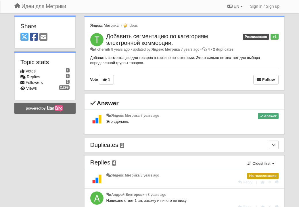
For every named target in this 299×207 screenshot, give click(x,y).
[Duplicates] (274, 145)
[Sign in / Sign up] (265, 6)
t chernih (102, 49)
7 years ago (150, 116)
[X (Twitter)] (24, 37)
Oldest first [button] (260, 163)
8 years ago (150, 175)
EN (235, 6)
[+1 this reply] (262, 182)
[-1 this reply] (277, 182)
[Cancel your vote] (269, 182)
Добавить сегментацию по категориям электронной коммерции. (157, 39)
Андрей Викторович (129, 195)
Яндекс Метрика (104, 25)
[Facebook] (34, 37)
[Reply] (245, 182)
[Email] (43, 37)
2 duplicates (223, 49)
